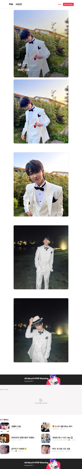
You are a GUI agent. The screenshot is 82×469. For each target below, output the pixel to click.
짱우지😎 (14, 451)
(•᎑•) (12, 429)
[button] (59, 4)
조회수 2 (62, 429)
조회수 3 (20, 440)
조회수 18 (68, 451)
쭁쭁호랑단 (55, 429)
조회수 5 (20, 451)
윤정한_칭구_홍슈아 (58, 451)
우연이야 (14, 440)
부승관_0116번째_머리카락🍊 (61, 440)
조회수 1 (17, 429)
